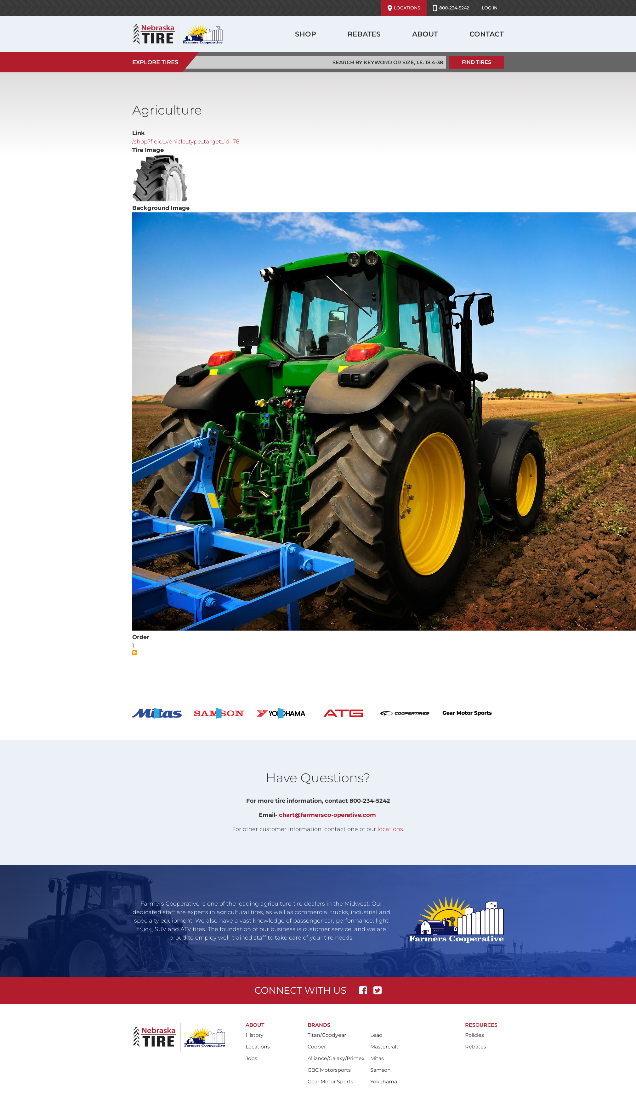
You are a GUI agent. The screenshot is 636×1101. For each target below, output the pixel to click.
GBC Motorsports (329, 1069)
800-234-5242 (451, 8)
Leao (376, 1034)
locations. (391, 828)
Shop (305, 34)
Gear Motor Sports (330, 1081)
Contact (486, 34)
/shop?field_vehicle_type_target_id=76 (185, 140)
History (255, 1034)
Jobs (251, 1057)
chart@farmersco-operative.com (327, 814)
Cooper (317, 1046)
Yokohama (383, 1081)
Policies (474, 1034)
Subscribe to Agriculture (134, 651)
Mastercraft (384, 1046)
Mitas (377, 1057)
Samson (380, 1069)
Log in (489, 8)
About (425, 34)
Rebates (364, 34)
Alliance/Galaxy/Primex (336, 1057)
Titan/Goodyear (327, 1034)
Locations (404, 8)
